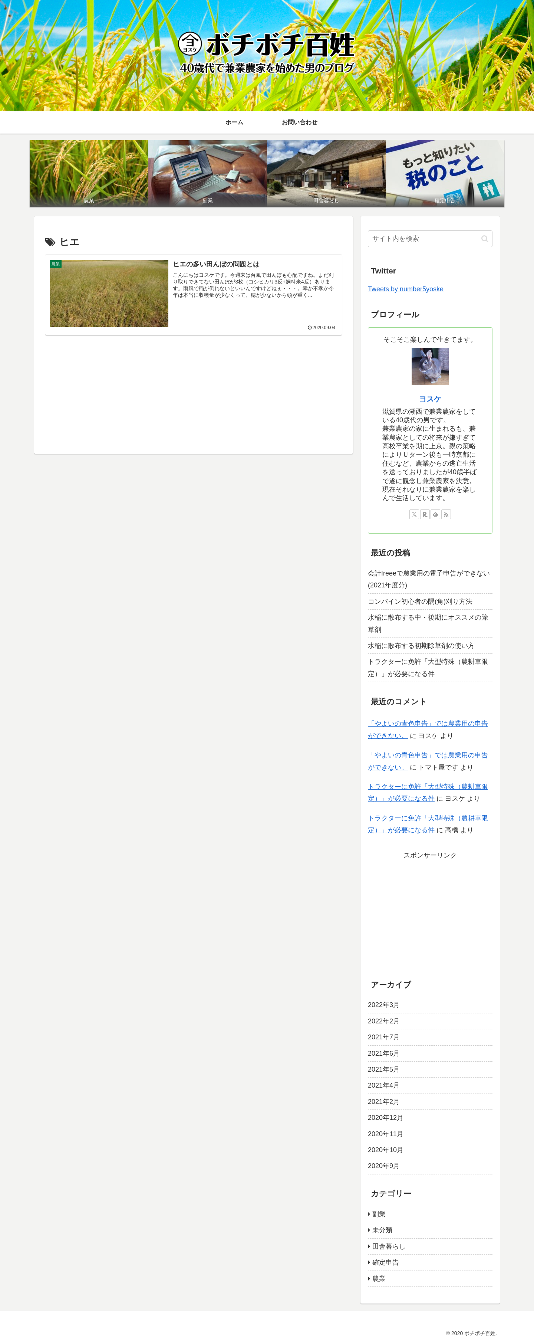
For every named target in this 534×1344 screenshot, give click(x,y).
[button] (484, 239)
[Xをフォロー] (414, 514)
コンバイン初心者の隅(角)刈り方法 (420, 601)
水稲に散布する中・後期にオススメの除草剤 (428, 623)
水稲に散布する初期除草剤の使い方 (421, 645)
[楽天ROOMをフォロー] (425, 514)
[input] (430, 238)
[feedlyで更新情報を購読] (435, 514)
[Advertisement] (193, 392)
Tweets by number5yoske (406, 289)
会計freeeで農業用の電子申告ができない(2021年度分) (429, 579)
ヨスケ (430, 399)
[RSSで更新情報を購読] (446, 514)
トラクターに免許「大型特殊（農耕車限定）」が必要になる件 (428, 667)
